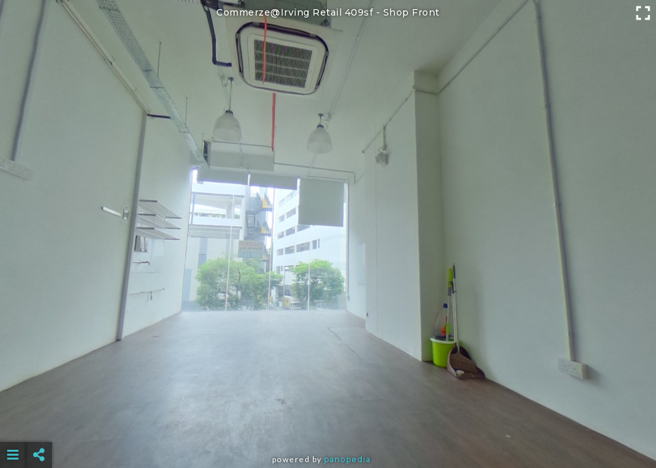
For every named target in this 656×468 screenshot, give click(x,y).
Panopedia (347, 459)
